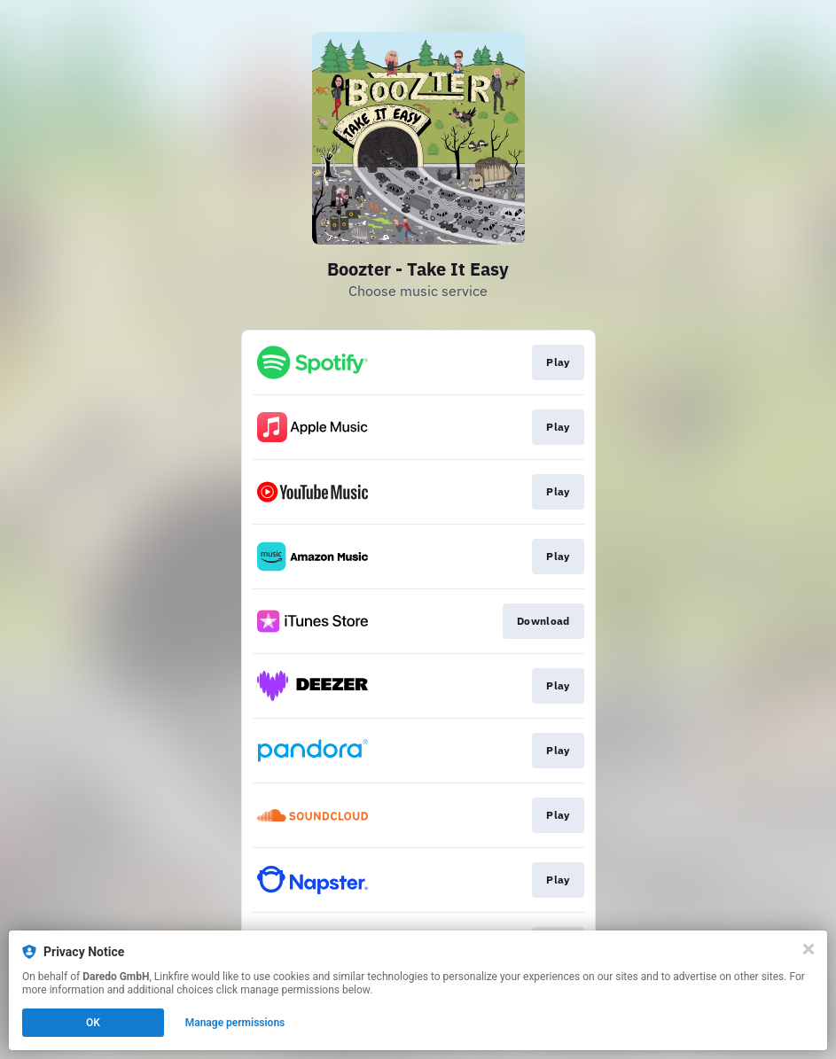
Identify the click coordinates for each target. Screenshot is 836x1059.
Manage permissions (235, 1022)
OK (93, 1022)
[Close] (808, 949)
